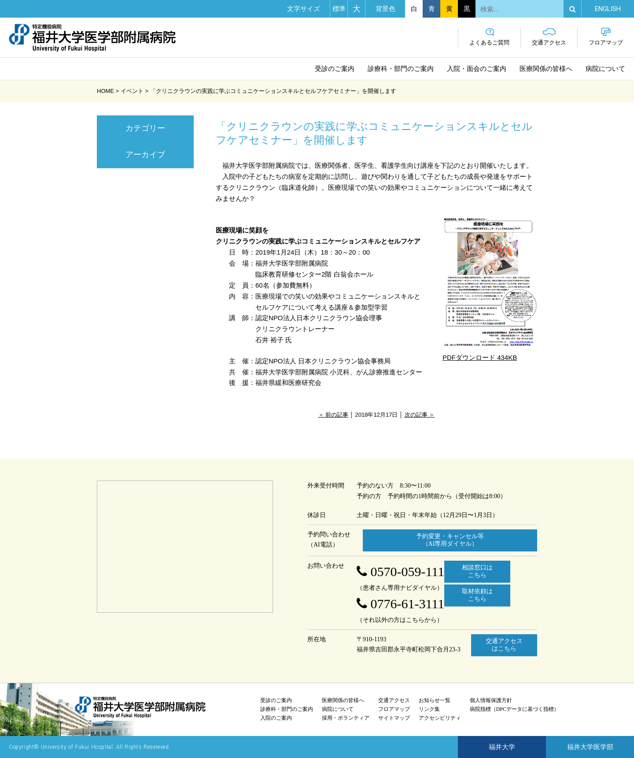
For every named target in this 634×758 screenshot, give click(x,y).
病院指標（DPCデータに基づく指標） (514, 709)
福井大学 (502, 747)
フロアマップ (606, 37)
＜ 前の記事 (333, 414)
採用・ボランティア (345, 718)
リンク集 (429, 709)
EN (608, 9)
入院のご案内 (276, 718)
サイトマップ (394, 718)
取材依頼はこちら (477, 595)
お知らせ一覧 (434, 700)
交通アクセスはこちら (504, 645)
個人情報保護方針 (491, 700)
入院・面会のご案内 (476, 68)
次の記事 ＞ (420, 414)
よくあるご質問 (489, 37)
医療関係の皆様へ (546, 68)
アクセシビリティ (440, 718)
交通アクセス (549, 37)
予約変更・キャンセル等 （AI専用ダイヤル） (450, 540)
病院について (605, 68)
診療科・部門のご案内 (401, 68)
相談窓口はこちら (477, 571)
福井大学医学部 (590, 747)
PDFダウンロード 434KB (489, 287)
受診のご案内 (334, 68)
